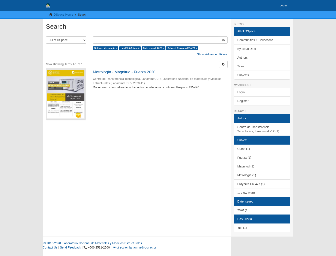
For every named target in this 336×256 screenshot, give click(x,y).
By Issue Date (246, 48)
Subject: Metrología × (105, 48)
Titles (240, 66)
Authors (242, 57)
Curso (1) (243, 149)
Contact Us (50, 247)
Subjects (243, 75)
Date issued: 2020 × (153, 48)
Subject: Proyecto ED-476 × (182, 48)
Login (241, 92)
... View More (246, 192)
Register (243, 101)
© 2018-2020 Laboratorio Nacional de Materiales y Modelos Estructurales (92, 243)
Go (223, 40)
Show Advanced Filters (212, 54)
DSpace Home (63, 14)
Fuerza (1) (244, 157)
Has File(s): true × (130, 48)
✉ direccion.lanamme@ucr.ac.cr (134, 247)
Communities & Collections (255, 40)
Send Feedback (70, 247)
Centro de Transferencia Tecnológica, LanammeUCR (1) (258, 129)
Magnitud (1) (245, 166)
